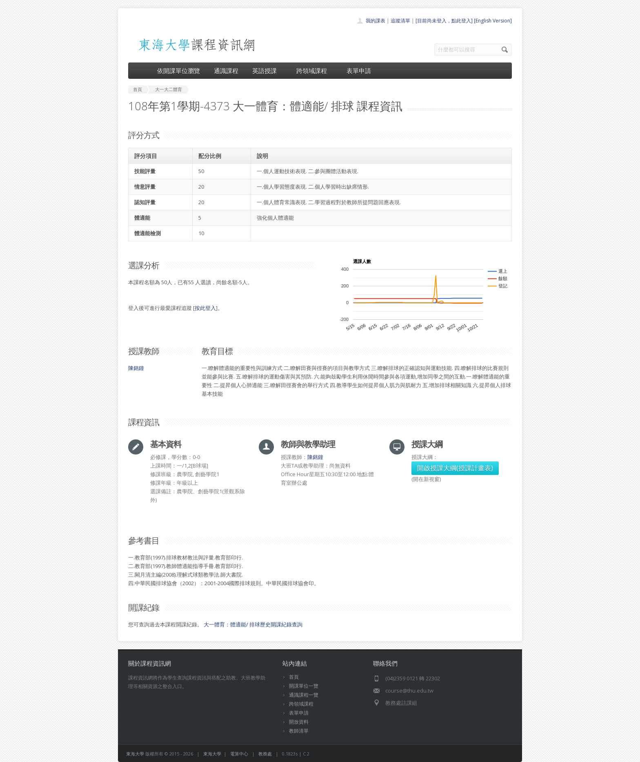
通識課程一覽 (303, 694)
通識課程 (226, 71)
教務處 (265, 754)
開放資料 (299, 721)
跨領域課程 (314, 71)
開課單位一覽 (303, 685)
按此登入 (205, 308)
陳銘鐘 (136, 368)
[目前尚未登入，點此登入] (444, 20)
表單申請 (359, 71)
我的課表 (375, 20)
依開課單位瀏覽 (178, 71)
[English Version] (493, 20)
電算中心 (239, 754)
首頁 (294, 676)
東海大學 (135, 754)
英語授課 (267, 71)
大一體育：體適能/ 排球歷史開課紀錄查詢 (253, 624)
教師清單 (299, 730)
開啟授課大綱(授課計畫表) (455, 467)
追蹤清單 (400, 20)
